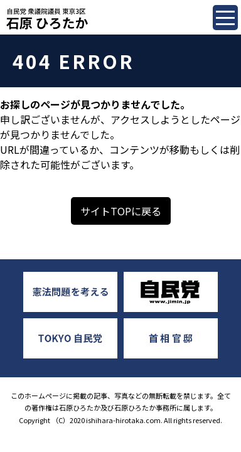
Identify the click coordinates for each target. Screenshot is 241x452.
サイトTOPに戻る (120, 210)
